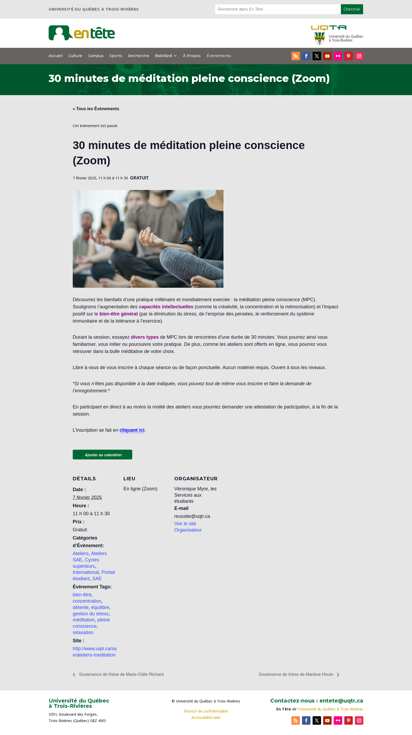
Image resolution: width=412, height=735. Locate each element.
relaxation (83, 632)
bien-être (82, 594)
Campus (96, 56)
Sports (115, 56)
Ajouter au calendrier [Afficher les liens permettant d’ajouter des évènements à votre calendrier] (103, 455)
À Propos (192, 56)
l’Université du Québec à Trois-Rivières (330, 708)
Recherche (138, 56)
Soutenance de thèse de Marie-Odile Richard (121, 674)
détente (81, 607)
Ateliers (81, 553)
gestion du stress (91, 613)
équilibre (100, 607)
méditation (84, 619)
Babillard (163, 56)
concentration (87, 601)
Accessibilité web (206, 717)
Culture (75, 56)
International (86, 572)
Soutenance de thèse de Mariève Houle (296, 674)
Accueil (55, 56)
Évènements (219, 56)
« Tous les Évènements (96, 108)
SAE (97, 578)
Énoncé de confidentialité (206, 711)
